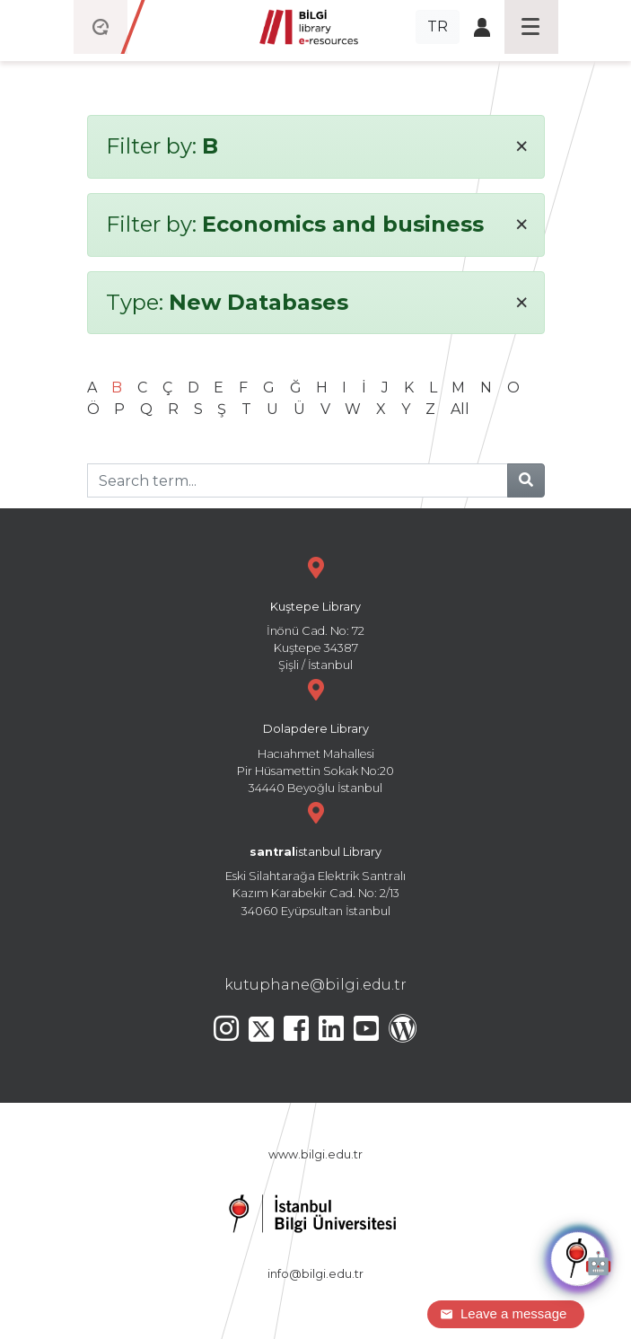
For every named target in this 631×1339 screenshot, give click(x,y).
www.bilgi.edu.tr (315, 1154)
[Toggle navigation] (531, 27)
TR (437, 26)
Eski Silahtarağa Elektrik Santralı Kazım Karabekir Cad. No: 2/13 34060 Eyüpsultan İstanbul (316, 857)
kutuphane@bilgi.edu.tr (315, 984)
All (460, 409)
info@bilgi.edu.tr (315, 1274)
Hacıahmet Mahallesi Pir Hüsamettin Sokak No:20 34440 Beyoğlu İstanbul (316, 734)
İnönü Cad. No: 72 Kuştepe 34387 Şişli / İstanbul (316, 612)
